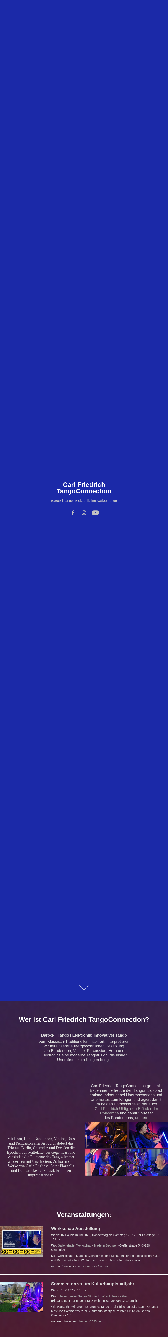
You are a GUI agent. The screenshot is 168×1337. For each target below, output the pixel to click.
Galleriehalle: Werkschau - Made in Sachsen (87, 1245)
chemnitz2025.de (89, 1321)
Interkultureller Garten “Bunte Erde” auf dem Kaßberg (93, 1296)
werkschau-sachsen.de (93, 1266)
